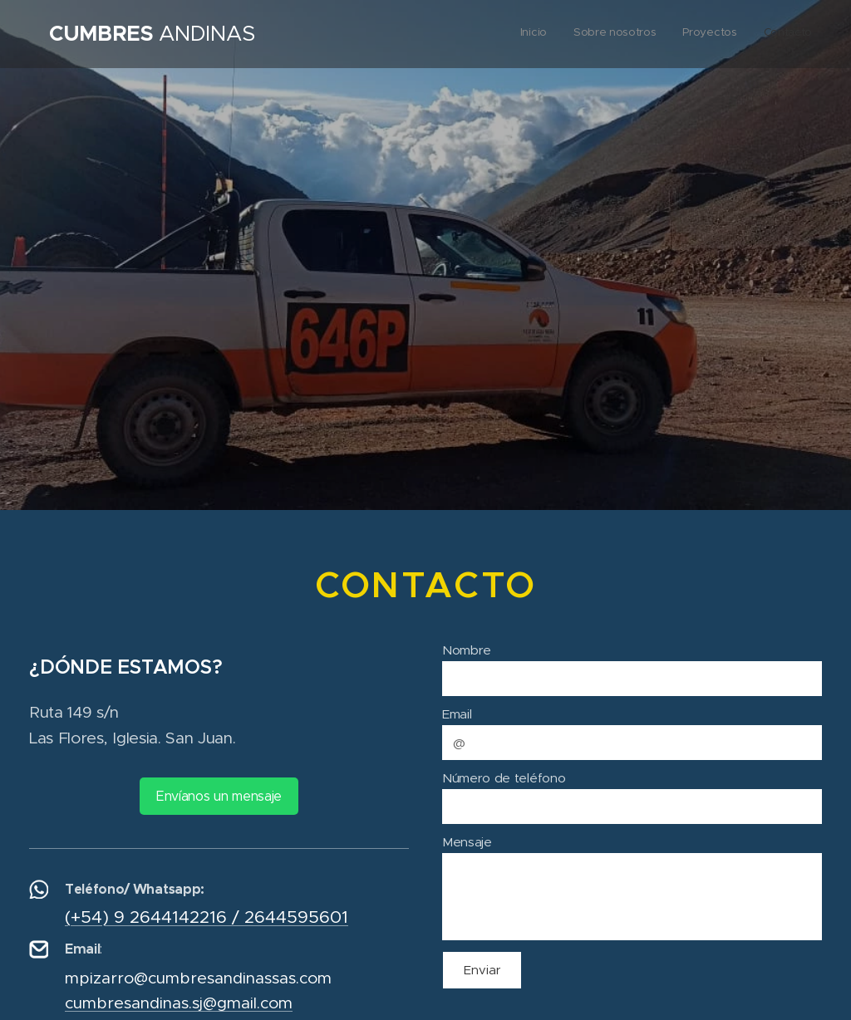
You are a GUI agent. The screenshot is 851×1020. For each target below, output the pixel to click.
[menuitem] (736, 34)
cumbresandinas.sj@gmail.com (179, 1003)
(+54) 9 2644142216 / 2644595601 (206, 916)
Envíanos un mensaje (219, 795)
